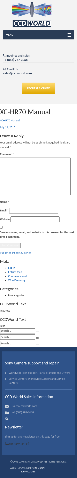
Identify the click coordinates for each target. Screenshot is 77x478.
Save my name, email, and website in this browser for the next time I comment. (37, 234)
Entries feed (15, 272)
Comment (7, 154)
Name (4, 202)
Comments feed (17, 276)
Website (5, 219)
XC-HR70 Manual (10, 120)
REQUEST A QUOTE (38, 88)
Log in (11, 268)
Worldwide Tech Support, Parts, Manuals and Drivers (39, 373)
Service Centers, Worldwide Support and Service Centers (37, 381)
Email (4, 210)
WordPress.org (16, 280)
